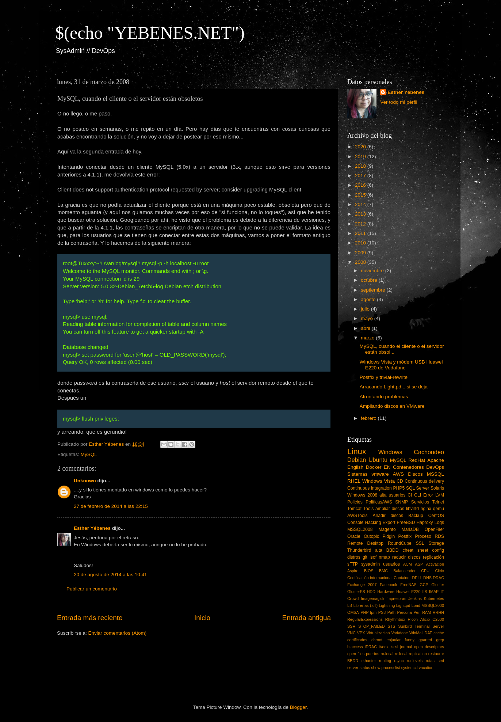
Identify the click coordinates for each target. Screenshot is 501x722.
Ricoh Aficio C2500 (426, 619)
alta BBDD (386, 550)
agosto (369, 299)
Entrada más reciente (90, 618)
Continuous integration (369, 488)
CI (410, 495)
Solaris (437, 488)
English (355, 467)
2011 (361, 233)
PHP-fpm (368, 612)
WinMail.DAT (420, 633)
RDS (439, 536)
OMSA (353, 612)
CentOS (436, 515)
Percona (404, 612)
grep (440, 640)
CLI (417, 495)
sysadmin (370, 564)
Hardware (385, 591)
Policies (355, 502)
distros (353, 557)
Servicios (420, 502)
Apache (435, 460)
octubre (370, 280)
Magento (386, 529)
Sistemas (357, 474)
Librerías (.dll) (365, 605)
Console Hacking (364, 522)
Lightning (387, 605)
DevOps (435, 467)
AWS (398, 474)
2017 (361, 175)
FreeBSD (406, 522)
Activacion (435, 564)
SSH (351, 626)
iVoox (384, 647)
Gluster (437, 584)
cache (438, 633)
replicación (433, 557)
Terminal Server (429, 626)
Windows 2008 (362, 495)
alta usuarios (392, 495)
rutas (430, 660)
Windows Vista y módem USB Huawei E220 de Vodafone (401, 364)
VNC (351, 633)
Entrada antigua (306, 618)
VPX (361, 633)
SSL (420, 543)
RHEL (353, 481)
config (438, 550)
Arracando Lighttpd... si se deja (394, 387)
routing (385, 660)
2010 (361, 243)
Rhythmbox (395, 619)
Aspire (353, 571)
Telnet (438, 502)
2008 (361, 262)
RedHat (417, 460)
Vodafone (399, 633)
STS (391, 626)
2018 (361, 166)
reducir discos (406, 557)
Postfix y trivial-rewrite (384, 377)
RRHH (438, 612)
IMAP (434, 591)
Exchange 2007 (362, 584)
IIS (424, 591)
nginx (426, 508)
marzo (368, 338)
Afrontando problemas (384, 396)
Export (388, 522)
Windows (390, 452)
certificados (357, 640)
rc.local (401, 653)
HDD (371, 591)
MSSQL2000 (432, 605)
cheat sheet (415, 550)
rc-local (386, 653)
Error (428, 495)
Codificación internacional (370, 577)
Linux (356, 451)
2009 (361, 252)
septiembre (374, 290)
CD (400, 481)
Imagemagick (372, 598)
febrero (369, 418)
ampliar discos (389, 508)
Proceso (423, 536)
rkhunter (369, 660)
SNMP (401, 502)
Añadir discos (388, 515)
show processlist (385, 667)
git (365, 557)
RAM (426, 612)
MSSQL (435, 474)
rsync (399, 660)
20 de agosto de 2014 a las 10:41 (110, 574)
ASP (419, 564)
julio (366, 309)
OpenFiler (434, 529)
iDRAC (371, 647)
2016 (361, 185)
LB (349, 605)
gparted (425, 640)
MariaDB (410, 529)
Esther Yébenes (92, 528)
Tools (368, 508)
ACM (407, 564)
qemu (438, 508)
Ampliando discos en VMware (392, 406)
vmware (380, 474)
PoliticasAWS (379, 502)
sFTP (352, 564)
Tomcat (354, 508)
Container (402, 577)
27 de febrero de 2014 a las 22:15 (111, 506)
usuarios (391, 564)
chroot (376, 640)
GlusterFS (356, 591)
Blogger (298, 707)
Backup (415, 515)
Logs (439, 522)
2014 (361, 204)
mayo (367, 318)
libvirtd (412, 508)
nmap (384, 557)
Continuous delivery (424, 481)
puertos (372, 653)
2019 (361, 156)
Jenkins (415, 598)
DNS (427, 577)
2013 (361, 214)
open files (355, 653)
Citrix (439, 571)
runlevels (414, 660)
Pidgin (388, 536)
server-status (358, 667)
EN (387, 467)
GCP (424, 584)
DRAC (438, 577)
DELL (417, 577)
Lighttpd (403, 605)
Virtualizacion (378, 633)
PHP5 (399, 488)
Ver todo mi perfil (398, 102)
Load (416, 605)
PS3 (382, 612)
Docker (374, 467)
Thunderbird (359, 550)
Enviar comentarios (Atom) (117, 633)
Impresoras (396, 598)
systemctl (409, 667)
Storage (436, 543)
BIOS (369, 571)
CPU (425, 571)
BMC (383, 571)
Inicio (202, 618)
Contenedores (408, 467)
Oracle (353, 536)
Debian (356, 459)
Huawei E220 (408, 591)
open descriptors (429, 647)
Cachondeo (429, 452)
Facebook (388, 584)
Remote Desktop (365, 543)
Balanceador (404, 571)
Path (391, 612)
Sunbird (405, 626)
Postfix (405, 536)
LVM (439, 495)
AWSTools (357, 515)
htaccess (355, 647)
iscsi (394, 647)
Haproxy (424, 522)
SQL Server (417, 488)
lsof (373, 557)
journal (406, 647)
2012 (361, 224)
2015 (361, 195)
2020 (361, 146)
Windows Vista (378, 481)
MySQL (89, 454)
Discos (415, 474)
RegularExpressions (365, 619)
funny (409, 640)
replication (418, 653)
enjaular (394, 640)
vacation (426, 667)
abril (366, 328)
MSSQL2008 (360, 529)
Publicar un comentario (91, 589)
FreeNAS (408, 584)
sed (441, 660)
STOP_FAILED (371, 626)
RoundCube (400, 543)
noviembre (373, 270)
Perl (416, 612)
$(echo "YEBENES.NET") (150, 32)
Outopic (371, 536)
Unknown (85, 480)
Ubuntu (377, 459)
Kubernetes (434, 598)
